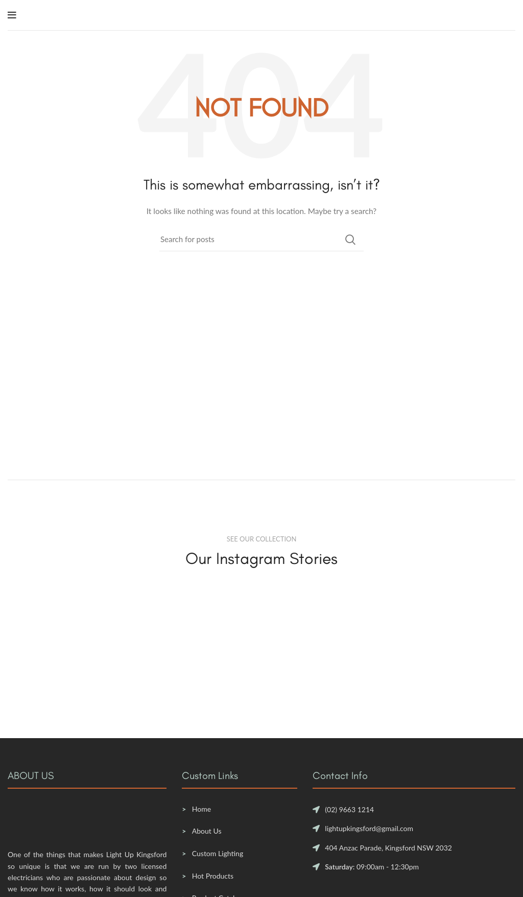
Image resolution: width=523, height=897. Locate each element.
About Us (207, 831)
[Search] (261, 239)
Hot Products (212, 875)
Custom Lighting (217, 853)
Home (201, 809)
